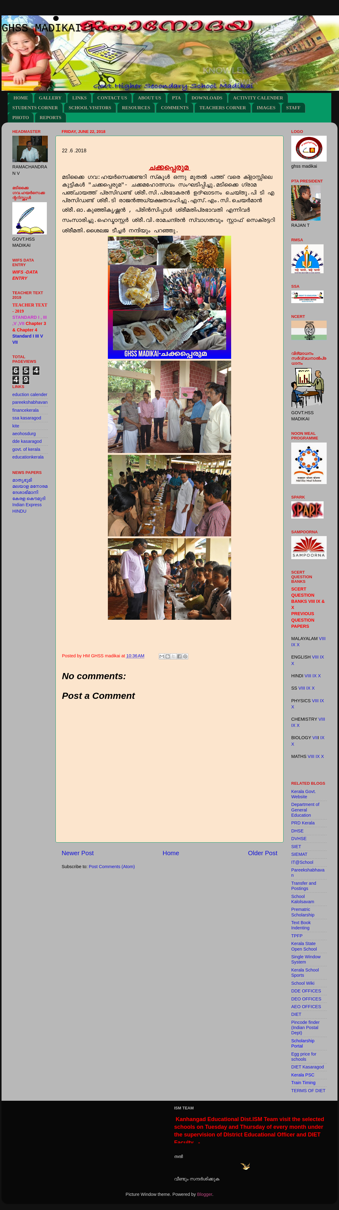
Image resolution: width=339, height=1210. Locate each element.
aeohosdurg (24, 433)
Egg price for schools (304, 1057)
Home (171, 853)
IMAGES (266, 107)
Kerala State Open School (304, 946)
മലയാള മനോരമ (29, 486)
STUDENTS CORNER (35, 107)
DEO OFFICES (306, 998)
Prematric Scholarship (302, 912)
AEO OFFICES (306, 1006)
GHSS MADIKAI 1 (48, 28)
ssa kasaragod (26, 417)
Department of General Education (305, 810)
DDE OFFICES (306, 990)
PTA (176, 97)
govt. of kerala (26, 449)
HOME (21, 97)
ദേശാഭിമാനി (25, 492)
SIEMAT (299, 854)
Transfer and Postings (303, 886)
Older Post (262, 853)
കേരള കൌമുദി (28, 498)
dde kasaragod (27, 441)
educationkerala (28, 457)
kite (15, 425)
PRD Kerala (303, 822)
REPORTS (50, 117)
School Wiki (302, 983)
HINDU (19, 511)
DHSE (297, 830)
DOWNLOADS (207, 97)
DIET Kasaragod (307, 1066)
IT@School (302, 862)
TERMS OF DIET (308, 1090)
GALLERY (50, 97)
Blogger (204, 1194)
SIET (296, 846)
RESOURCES (136, 107)
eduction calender (29, 394)
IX (293, 644)
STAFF (293, 107)
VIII (322, 638)
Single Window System (306, 959)
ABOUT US (149, 97)
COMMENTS (175, 107)
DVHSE (299, 838)
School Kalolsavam (302, 899)
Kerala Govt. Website (303, 794)
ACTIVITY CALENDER (258, 97)
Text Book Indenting (301, 925)
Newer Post (78, 853)
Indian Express (27, 504)
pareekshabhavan (29, 402)
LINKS (79, 97)
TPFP (297, 935)
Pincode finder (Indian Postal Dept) (305, 1028)
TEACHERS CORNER (222, 107)
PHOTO (20, 117)
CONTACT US (112, 97)
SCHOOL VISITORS (90, 107)
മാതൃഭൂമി (22, 480)
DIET (296, 1014)
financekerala (25, 410)
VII (315, 737)
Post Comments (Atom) (112, 866)
